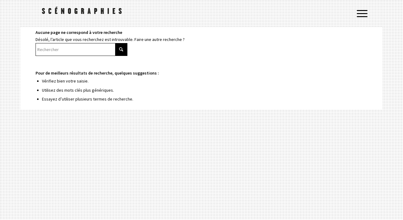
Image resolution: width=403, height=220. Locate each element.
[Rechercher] (81, 49)
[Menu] (360, 13)
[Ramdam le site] (81, 13)
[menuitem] (360, 13)
